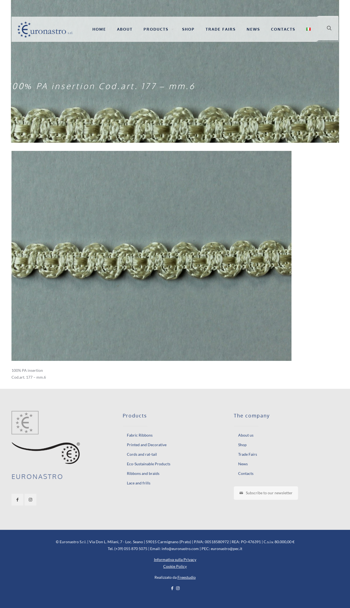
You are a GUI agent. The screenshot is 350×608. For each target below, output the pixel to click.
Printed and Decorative (147, 444)
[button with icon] (17, 499)
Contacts (245, 473)
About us (245, 435)
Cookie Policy (175, 566)
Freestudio (186, 577)
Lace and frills (138, 483)
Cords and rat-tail (142, 454)
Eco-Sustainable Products (148, 463)
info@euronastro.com (180, 548)
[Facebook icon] (172, 588)
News (243, 463)
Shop (242, 444)
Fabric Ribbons (140, 435)
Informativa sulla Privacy (175, 559)
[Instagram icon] (178, 588)
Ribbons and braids (143, 473)
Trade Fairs (247, 454)
